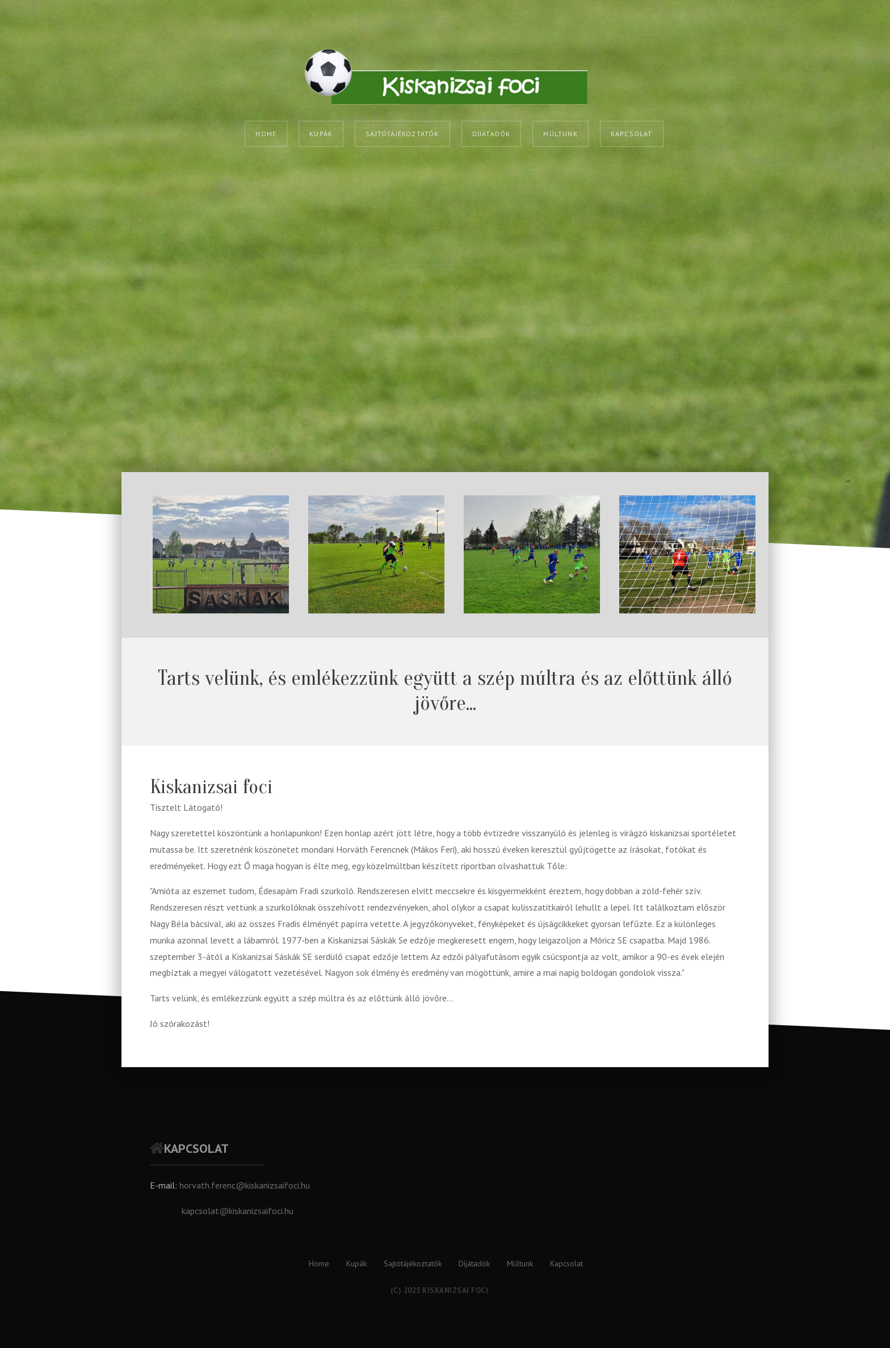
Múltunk (560, 133)
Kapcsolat (632, 133)
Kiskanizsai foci (211, 786)
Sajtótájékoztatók (402, 133)
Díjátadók (491, 133)
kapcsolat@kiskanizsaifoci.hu (237, 1210)
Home (265, 133)
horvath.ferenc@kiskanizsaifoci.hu (244, 1185)
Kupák (321, 133)
